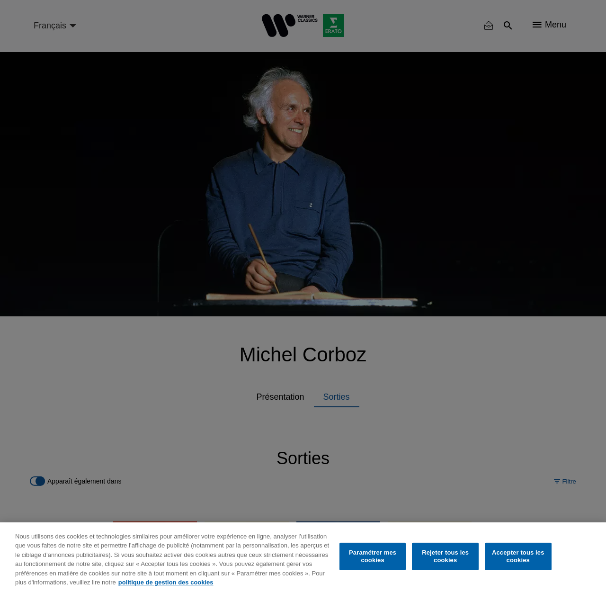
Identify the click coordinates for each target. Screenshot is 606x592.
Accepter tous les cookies (518, 556)
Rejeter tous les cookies (445, 556)
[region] (303, 557)
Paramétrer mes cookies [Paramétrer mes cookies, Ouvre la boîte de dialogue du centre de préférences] (372, 556)
